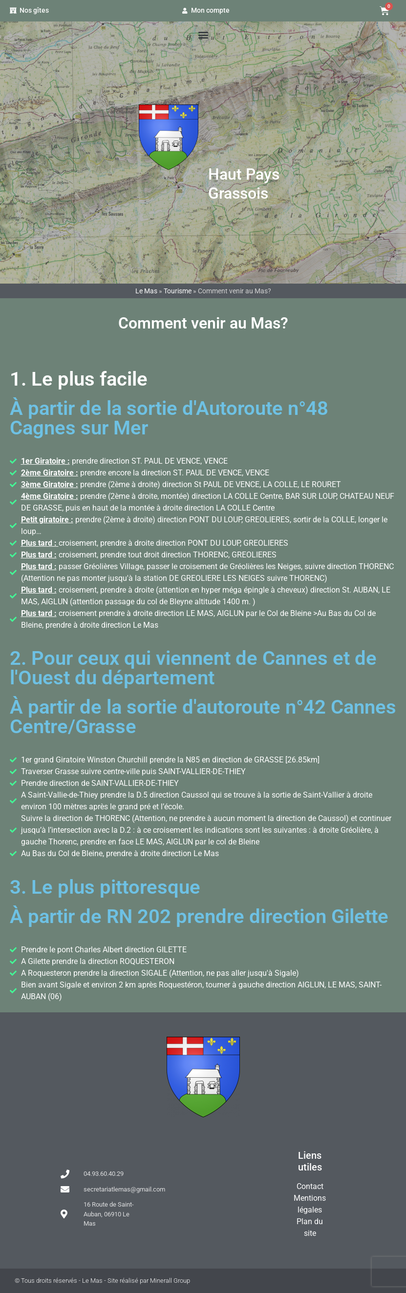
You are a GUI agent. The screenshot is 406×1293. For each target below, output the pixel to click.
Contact (310, 1186)
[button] (203, 34)
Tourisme (178, 291)
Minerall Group (170, 1280)
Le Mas (249, 139)
